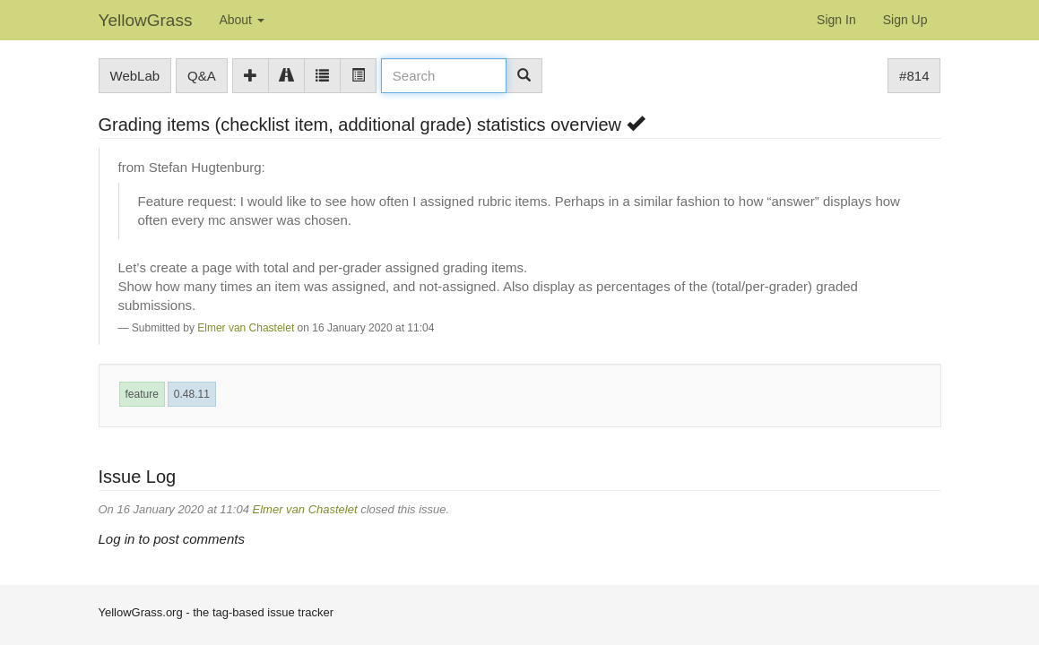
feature (142, 394)
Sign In (836, 20)
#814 (914, 75)
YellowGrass (146, 20)
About (241, 20)
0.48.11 (192, 394)
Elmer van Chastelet (245, 328)
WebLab (135, 75)
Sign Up (905, 20)
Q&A (201, 75)
